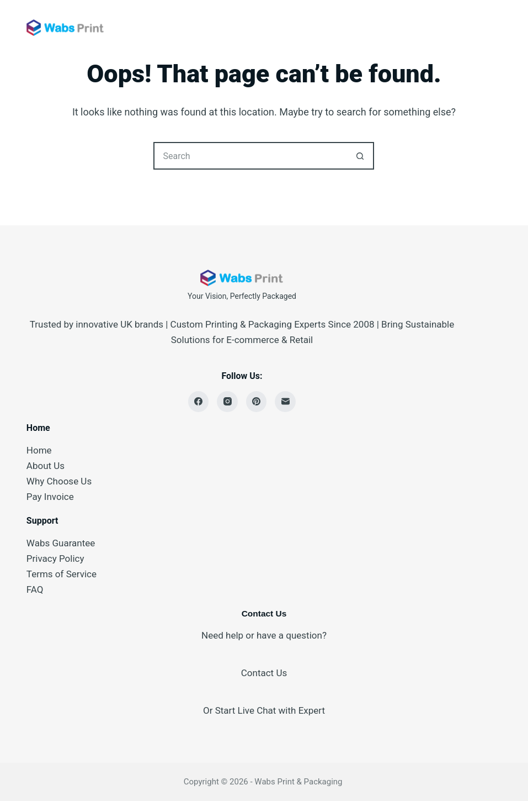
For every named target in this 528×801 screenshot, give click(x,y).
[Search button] (360, 156)
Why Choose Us (59, 481)
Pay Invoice (50, 496)
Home (39, 450)
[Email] (285, 401)
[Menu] (497, 28)
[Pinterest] (256, 401)
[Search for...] (249, 156)
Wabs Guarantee (60, 543)
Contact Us (264, 672)
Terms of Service (61, 573)
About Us (45, 465)
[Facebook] (198, 401)
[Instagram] (227, 401)
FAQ (35, 589)
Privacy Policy (55, 558)
